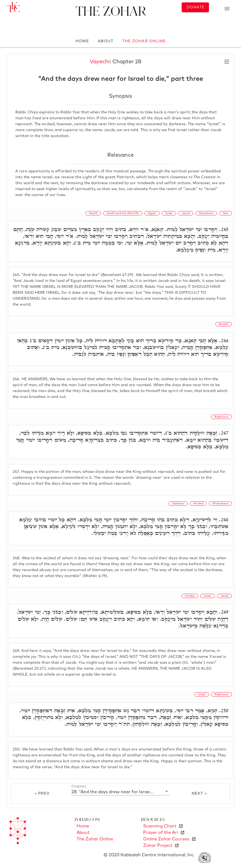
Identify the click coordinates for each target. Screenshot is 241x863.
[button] (120, 791)
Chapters (78, 786)
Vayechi (100, 61)
